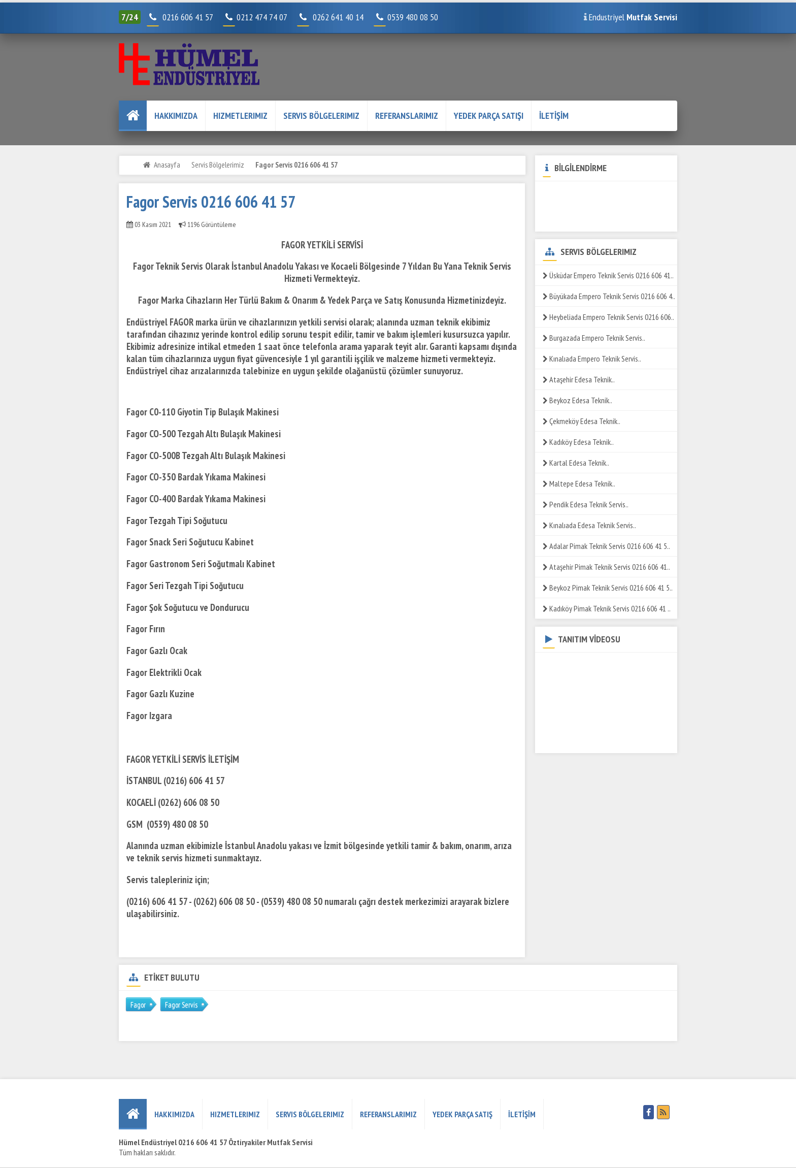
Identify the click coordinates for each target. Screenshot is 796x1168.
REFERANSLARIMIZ (406, 115)
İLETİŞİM (554, 115)
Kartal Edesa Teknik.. (576, 463)
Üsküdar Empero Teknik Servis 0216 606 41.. (608, 275)
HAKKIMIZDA (175, 115)
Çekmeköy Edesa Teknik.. (581, 421)
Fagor (138, 1005)
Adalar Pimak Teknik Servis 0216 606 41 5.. (606, 546)
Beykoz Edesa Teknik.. (577, 400)
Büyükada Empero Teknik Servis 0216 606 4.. (609, 296)
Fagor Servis (181, 1005)
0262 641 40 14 (342, 17)
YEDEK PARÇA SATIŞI (488, 115)
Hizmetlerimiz (240, 115)
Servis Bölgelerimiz (321, 115)
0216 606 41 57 (186, 17)
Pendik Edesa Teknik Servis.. (585, 504)
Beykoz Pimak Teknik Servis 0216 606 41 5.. (608, 587)
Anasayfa (167, 164)
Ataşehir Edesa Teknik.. (579, 379)
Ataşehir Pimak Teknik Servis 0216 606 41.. (606, 567)
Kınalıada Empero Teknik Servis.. (592, 358)
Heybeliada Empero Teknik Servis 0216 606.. (608, 317)
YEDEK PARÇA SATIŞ (462, 1114)
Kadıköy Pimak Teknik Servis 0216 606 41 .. (607, 608)
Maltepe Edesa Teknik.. (579, 483)
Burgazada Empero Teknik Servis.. (594, 338)
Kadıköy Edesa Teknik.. (578, 442)
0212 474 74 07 (256, 17)
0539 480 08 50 (407, 17)
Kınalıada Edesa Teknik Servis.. (589, 525)
